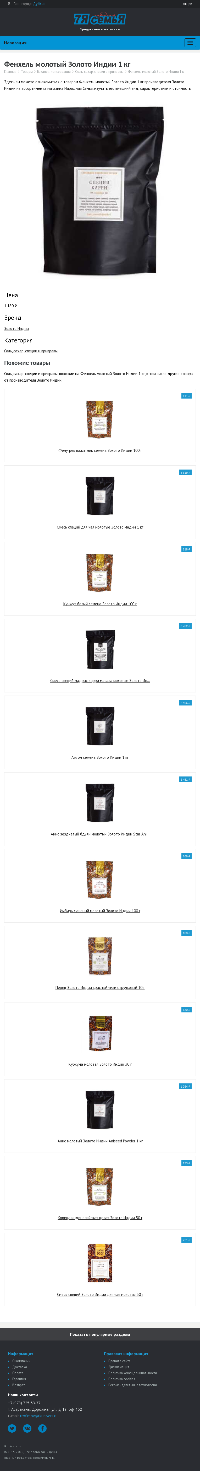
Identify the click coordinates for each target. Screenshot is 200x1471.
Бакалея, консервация (54, 71)
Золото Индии (16, 328)
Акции (187, 4)
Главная (10, 71)
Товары (27, 71)
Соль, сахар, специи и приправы (99, 71)
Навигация (15, 43)
